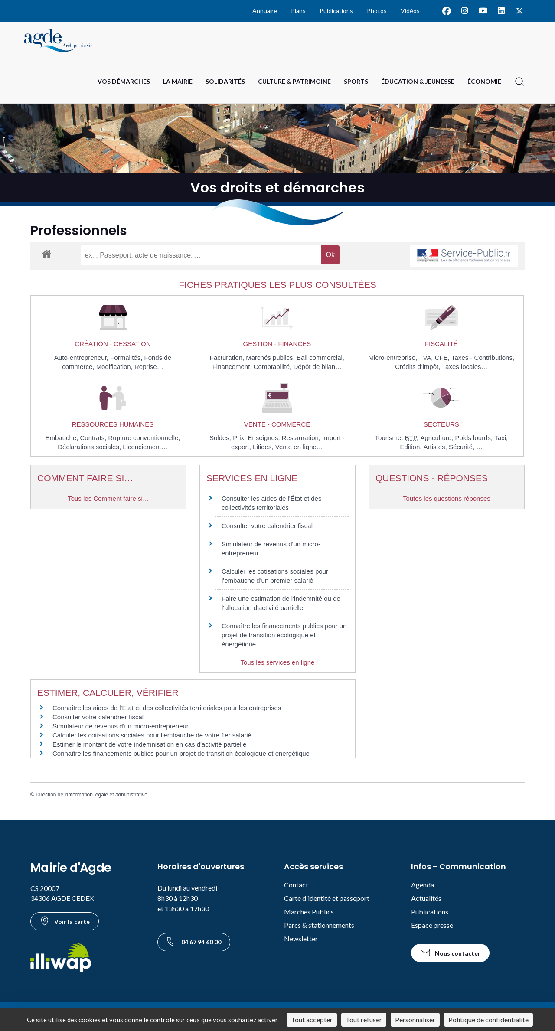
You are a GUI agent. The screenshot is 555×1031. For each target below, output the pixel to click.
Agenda (422, 885)
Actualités (426, 898)
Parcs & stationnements (319, 925)
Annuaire (264, 10)
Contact (296, 885)
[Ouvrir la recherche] (519, 81)
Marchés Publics (309, 911)
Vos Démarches (124, 81)
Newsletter (301, 938)
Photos (377, 10)
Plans (298, 10)
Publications (336, 10)
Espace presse (432, 925)
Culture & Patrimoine (294, 81)
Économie (484, 81)
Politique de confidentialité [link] (488, 1019)
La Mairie (178, 81)
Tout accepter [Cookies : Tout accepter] (312, 1019)
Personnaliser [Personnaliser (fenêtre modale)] (415, 1019)
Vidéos (410, 10)
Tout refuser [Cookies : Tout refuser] (364, 1019)
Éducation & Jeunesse (417, 81)
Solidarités (225, 81)
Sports (356, 81)
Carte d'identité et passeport (326, 898)
